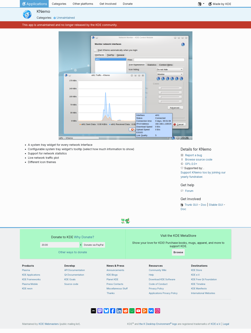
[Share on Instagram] (157, 309)
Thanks (111, 293)
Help (151, 274)
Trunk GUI (191, 204)
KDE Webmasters (49, 323)
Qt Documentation (74, 274)
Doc (203, 204)
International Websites (203, 293)
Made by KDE (222, 4)
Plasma (26, 270)
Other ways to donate (72, 252)
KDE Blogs (112, 274)
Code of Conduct (158, 284)
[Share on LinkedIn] (119, 309)
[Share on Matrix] (93, 309)
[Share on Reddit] (125, 309)
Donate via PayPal (93, 244)
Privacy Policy (156, 288)
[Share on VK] (151, 309)
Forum (189, 190)
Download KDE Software (162, 279)
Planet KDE (112, 279)
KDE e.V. (195, 274)
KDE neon (27, 288)
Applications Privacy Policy (163, 293)
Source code (71, 284)
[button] (201, 4)
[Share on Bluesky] (106, 309)
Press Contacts (115, 284)
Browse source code (198, 159)
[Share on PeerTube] (144, 309)
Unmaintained (64, 17)
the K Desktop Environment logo (158, 323)
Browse (178, 252)
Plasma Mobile (30, 284)
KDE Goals (70, 279)
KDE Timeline (198, 284)
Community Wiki (157, 270)
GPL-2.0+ (191, 163)
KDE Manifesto (199, 288)
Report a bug (193, 155)
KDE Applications (31, 274)
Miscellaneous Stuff (117, 288)
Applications (34, 5)
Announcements (115, 270)
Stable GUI (216, 204)
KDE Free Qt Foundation (204, 279)
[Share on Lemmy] (131, 309)
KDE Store (196, 270)
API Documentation (74, 270)
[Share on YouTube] (138, 309)
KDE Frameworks (31, 279)
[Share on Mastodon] (99, 309)
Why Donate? (84, 237)
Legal (226, 323)
